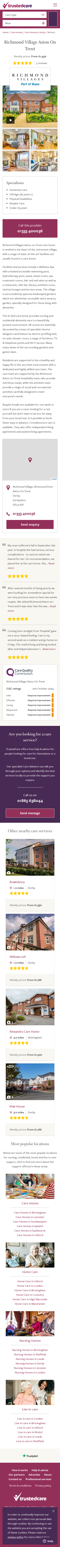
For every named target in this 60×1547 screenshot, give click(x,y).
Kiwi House (17, 1106)
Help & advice (40, 1470)
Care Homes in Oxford (30, 1235)
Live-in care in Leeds (30, 1437)
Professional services (38, 1479)
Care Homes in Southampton (30, 1221)
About (48, 1475)
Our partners (17, 1475)
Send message (30, 813)
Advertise (34, 1475)
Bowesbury (17, 882)
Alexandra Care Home (24, 1031)
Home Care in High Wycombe (30, 1299)
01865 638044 (30, 800)
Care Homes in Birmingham (30, 1212)
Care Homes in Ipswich (30, 1226)
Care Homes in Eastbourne (30, 1230)
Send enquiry (30, 524)
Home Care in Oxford (30, 1281)
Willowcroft (18, 956)
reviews (41, 63)
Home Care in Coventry (30, 1295)
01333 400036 (30, 231)
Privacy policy (43, 1485)
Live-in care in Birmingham (30, 1423)
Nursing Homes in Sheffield (30, 1354)
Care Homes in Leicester (30, 1217)
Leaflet (54, 479)
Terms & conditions (20, 1485)
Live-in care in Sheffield (30, 1441)
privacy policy (16, 1537)
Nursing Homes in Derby (30, 1363)
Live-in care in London (30, 1419)
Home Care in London (30, 1286)
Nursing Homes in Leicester (30, 1368)
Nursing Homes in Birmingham (30, 1350)
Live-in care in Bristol (30, 1432)
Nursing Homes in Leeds (30, 1359)
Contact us (15, 1479)
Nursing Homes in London (30, 1372)
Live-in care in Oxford (30, 1428)
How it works (20, 1470)
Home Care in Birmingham (30, 1290)
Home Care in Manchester (30, 1304)
